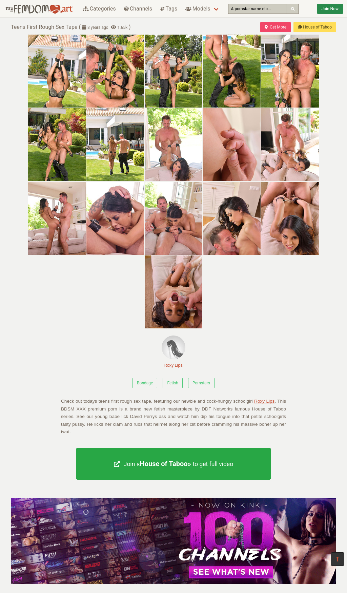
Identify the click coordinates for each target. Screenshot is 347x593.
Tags (168, 8)
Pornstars (201, 383)
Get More (275, 27)
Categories (99, 8)
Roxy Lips (173, 352)
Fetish (172, 383)
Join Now (330, 8)
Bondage (145, 383)
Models (197, 8)
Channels (138, 8)
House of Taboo (315, 27)
